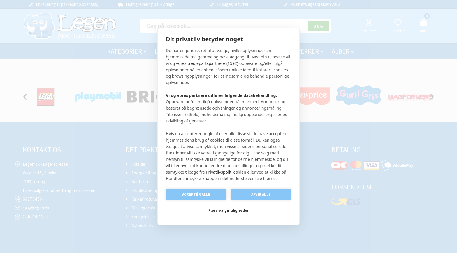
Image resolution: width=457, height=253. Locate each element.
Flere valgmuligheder (228, 210)
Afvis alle (260, 194)
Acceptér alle (196, 194)
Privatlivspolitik (220, 172)
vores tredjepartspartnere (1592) (207, 63)
